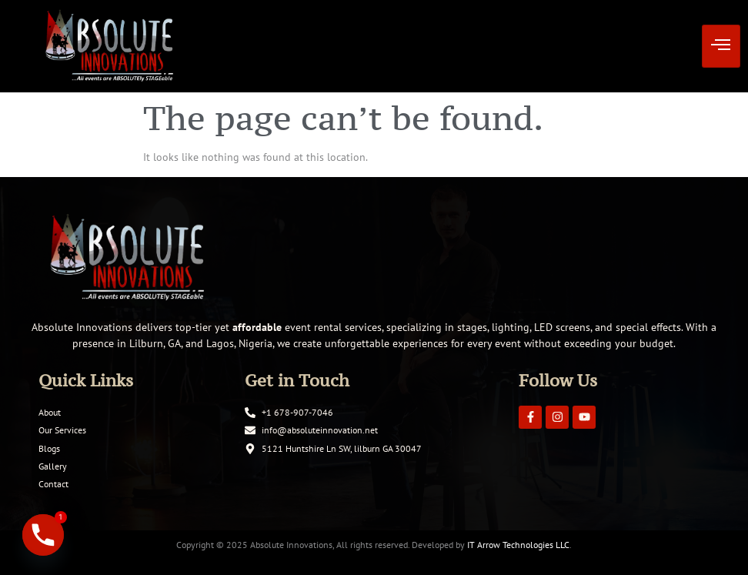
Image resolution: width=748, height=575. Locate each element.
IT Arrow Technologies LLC (518, 544)
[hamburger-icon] (721, 46)
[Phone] (43, 535)
